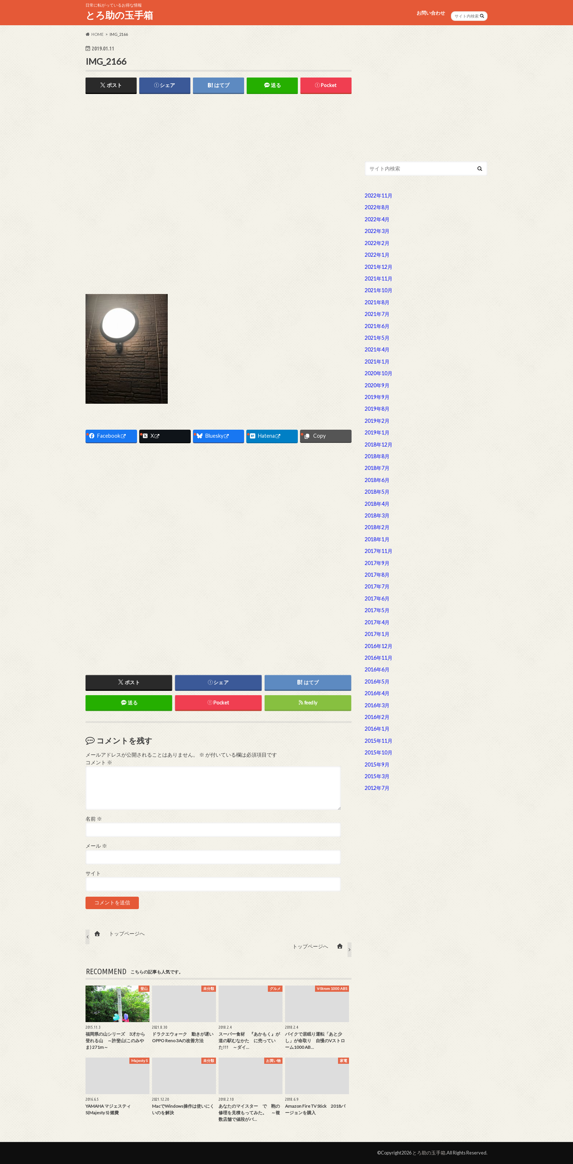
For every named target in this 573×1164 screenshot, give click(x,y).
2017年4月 (377, 622)
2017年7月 (377, 586)
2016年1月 (377, 729)
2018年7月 (377, 468)
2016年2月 (377, 717)
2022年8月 (377, 207)
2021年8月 (377, 302)
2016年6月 (377, 669)
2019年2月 (377, 421)
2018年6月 (377, 480)
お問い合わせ (431, 13)
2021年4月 (377, 349)
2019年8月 (377, 409)
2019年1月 (377, 432)
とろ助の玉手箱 (119, 15)
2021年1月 (377, 361)
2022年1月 (377, 255)
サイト (93, 873)
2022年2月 (377, 243)
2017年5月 (377, 610)
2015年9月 (377, 764)
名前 (94, 819)
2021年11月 (378, 278)
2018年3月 (377, 515)
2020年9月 (377, 385)
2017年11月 (378, 551)
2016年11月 (378, 658)
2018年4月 (377, 504)
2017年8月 (377, 575)
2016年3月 (377, 705)
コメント (99, 762)
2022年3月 (377, 231)
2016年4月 (377, 693)
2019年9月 (377, 397)
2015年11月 (378, 741)
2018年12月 (378, 444)
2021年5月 (377, 338)
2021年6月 (377, 326)
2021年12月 (378, 267)
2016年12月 (378, 646)
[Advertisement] (219, 156)
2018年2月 (377, 527)
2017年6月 (377, 598)
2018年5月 (377, 492)
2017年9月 (377, 563)
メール (96, 846)
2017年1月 (377, 634)
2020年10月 (378, 373)
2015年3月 (377, 776)
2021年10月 (378, 290)
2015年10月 (378, 752)
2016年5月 (377, 681)
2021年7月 (377, 314)
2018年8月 (377, 456)
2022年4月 (377, 219)
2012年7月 (377, 788)
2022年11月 (378, 195)
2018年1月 (377, 539)
